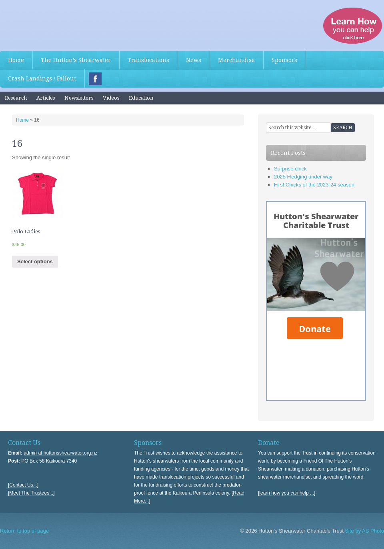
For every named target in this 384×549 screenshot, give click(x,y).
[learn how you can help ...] (286, 493)
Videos (111, 98)
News (193, 60)
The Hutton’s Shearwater (76, 60)
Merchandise (236, 60)
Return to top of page (24, 531)
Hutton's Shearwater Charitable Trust (60, 24)
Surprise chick (290, 169)
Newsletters (78, 98)
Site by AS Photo (364, 531)
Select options (35, 261)
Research (16, 98)
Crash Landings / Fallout (42, 78)
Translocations (148, 60)
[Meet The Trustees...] (31, 493)
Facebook (95, 78)
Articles (45, 98)
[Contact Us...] (23, 485)
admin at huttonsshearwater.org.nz (60, 453)
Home (16, 60)
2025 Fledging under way (303, 177)
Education (141, 98)
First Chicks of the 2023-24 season (314, 185)
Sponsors (284, 60)
